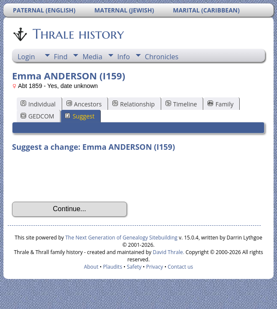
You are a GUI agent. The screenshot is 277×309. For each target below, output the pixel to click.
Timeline (181, 104)
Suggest (79, 116)
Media (92, 56)
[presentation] (77, 177)
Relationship (133, 104)
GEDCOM (37, 116)
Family (220, 104)
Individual (38, 104)
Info (123, 56)
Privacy (154, 266)
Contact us (180, 266)
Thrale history (77, 33)
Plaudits (112, 266)
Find (61, 56)
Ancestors (84, 104)
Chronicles (161, 56)
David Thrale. (167, 252)
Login (26, 56)
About (91, 266)
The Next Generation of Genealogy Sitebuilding (121, 237)
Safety (134, 266)
